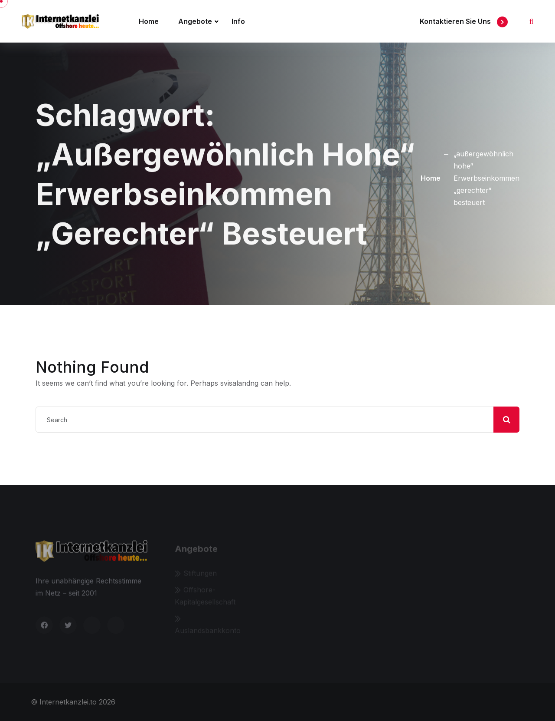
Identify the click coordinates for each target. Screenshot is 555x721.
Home (149, 21)
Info (238, 21)
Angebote (195, 21)
